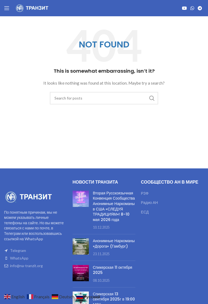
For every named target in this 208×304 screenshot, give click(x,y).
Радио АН (149, 202)
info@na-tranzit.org (26, 265)
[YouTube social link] (184, 8)
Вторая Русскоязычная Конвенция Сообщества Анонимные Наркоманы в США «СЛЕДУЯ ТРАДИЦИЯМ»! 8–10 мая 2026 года (114, 206)
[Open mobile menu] (6, 8)
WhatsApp (19, 258)
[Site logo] (32, 7)
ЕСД (145, 212)
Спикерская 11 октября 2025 (112, 270)
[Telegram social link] (200, 8)
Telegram (18, 250)
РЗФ (144, 193)
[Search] (104, 98)
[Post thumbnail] (81, 210)
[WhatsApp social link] (192, 8)
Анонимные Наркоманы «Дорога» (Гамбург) (114, 243)
